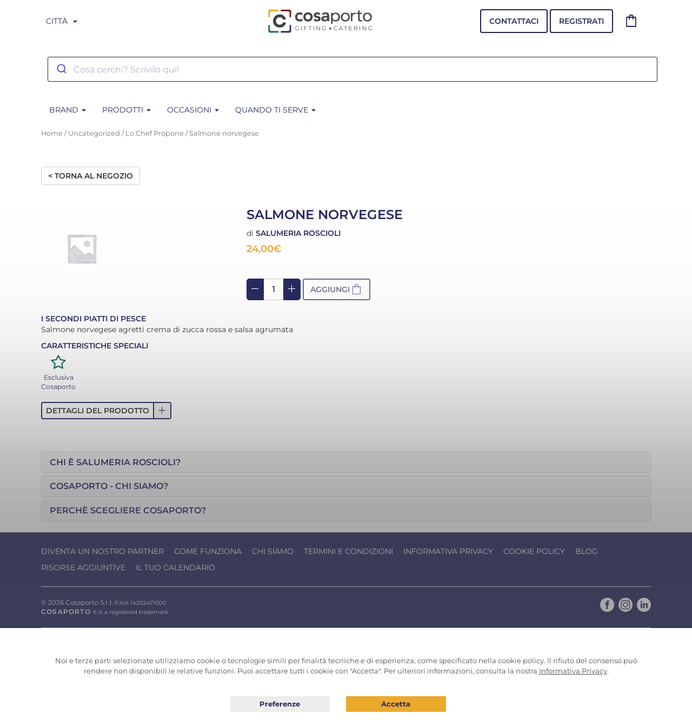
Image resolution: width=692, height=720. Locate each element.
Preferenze (280, 704)
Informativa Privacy (448, 551)
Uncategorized (94, 133)
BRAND (67, 110)
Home (52, 133)
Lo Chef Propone (154, 133)
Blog (586, 551)
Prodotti (126, 110)
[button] (106, 410)
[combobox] (352, 69)
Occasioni (193, 110)
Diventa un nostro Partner (102, 551)
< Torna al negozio (90, 176)
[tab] (346, 462)
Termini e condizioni (348, 551)
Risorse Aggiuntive (83, 567)
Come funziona (208, 551)
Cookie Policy (534, 551)
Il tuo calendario (175, 567)
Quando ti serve (275, 110)
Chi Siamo (273, 551)
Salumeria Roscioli (298, 233)
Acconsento (396, 704)
